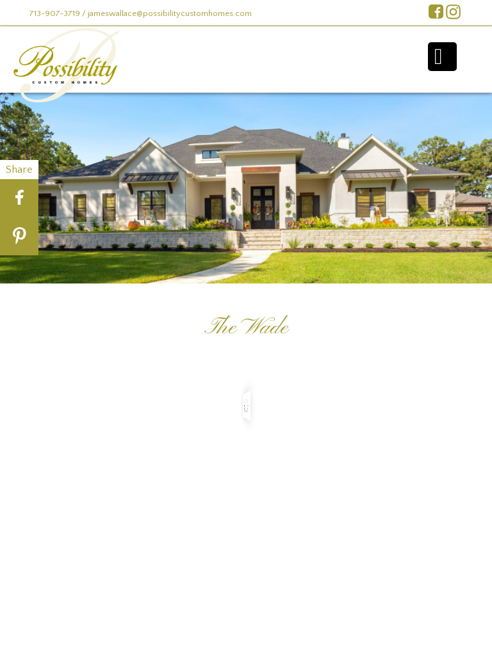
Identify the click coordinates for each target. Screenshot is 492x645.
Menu (442, 56)
